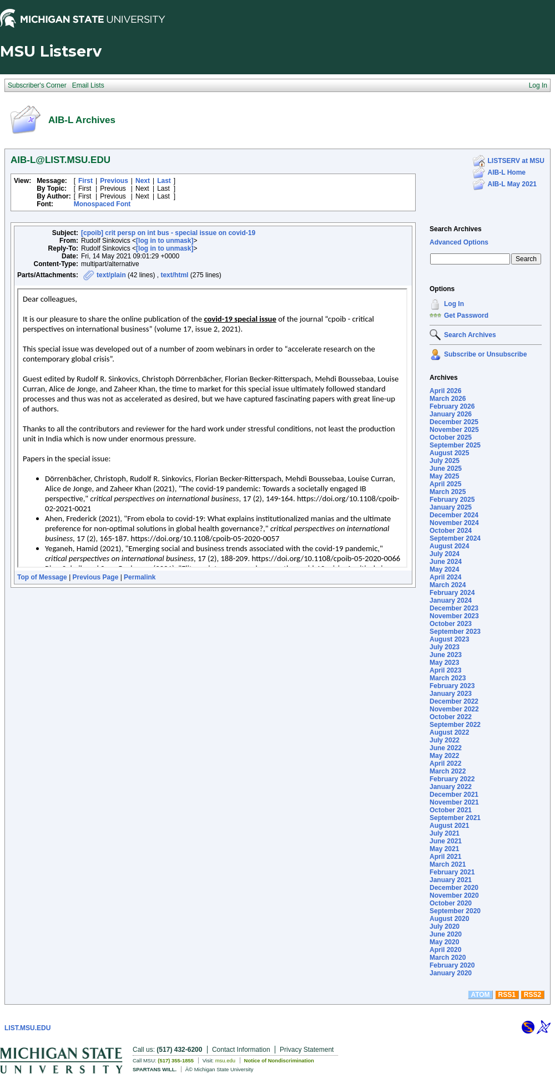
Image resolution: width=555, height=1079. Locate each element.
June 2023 (446, 655)
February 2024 (452, 593)
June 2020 (446, 934)
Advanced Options (459, 242)
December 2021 (454, 794)
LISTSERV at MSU (516, 161)
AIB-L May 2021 (512, 184)
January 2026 (451, 414)
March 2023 (448, 678)
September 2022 (455, 725)
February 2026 (452, 406)
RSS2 (532, 995)
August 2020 (449, 919)
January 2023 (451, 694)
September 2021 (455, 818)
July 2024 (445, 554)
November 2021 (454, 802)
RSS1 (507, 995)
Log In (454, 304)
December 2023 (454, 608)
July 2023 (445, 647)
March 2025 (448, 492)
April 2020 (445, 950)
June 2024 (446, 562)
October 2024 (451, 531)
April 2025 (445, 484)
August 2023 (449, 639)
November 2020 (454, 895)
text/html (174, 275)
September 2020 (455, 911)
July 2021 (445, 833)
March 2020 (448, 957)
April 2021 (445, 857)
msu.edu (225, 1060)
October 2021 (451, 810)
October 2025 (451, 437)
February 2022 (452, 779)
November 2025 (454, 430)
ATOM (480, 995)
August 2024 (449, 546)
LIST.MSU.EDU (27, 1028)
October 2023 (451, 624)
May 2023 (444, 662)
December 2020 (454, 888)
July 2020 (445, 926)
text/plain (111, 275)
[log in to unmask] (164, 241)
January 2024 (451, 600)
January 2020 (451, 973)
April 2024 (445, 577)
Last (164, 181)
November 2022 (454, 709)
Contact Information (241, 1049)
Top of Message (42, 577)
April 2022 (445, 763)
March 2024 (448, 585)
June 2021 (446, 841)
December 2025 (454, 422)
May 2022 (444, 756)
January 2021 (451, 880)
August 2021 (449, 825)
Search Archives (456, 229)
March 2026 (448, 399)
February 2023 (452, 686)
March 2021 (448, 864)
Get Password (466, 315)
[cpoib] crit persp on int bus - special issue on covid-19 (168, 233)
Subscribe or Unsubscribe (485, 354)
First (85, 181)
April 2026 (445, 391)
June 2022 (446, 748)
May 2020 (444, 942)
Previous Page (96, 577)
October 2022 (451, 717)
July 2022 (445, 740)
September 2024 (455, 538)
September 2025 (455, 445)
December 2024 (454, 515)
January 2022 (451, 787)
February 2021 (452, 872)
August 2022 (449, 732)
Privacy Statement (307, 1049)
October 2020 (451, 903)
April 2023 (445, 670)
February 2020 (452, 965)
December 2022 (454, 701)
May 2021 (444, 849)
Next (142, 181)
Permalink (139, 577)
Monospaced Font (102, 204)
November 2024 (454, 523)
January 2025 (451, 507)
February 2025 (452, 499)
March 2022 (448, 771)
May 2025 (444, 476)
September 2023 (455, 631)
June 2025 (446, 468)
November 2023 (454, 616)
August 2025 (449, 453)
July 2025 (445, 461)
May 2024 (444, 569)
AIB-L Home (507, 172)
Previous (114, 181)
